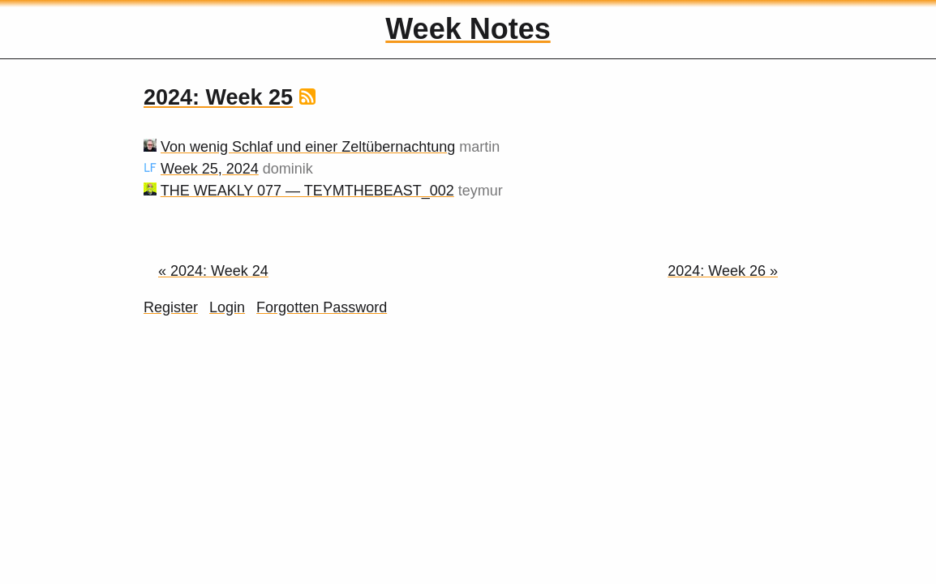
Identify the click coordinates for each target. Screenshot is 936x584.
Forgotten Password (321, 307)
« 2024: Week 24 (213, 271)
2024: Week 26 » (723, 271)
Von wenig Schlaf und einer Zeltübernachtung (308, 147)
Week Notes (467, 28)
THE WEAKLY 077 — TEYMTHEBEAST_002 (307, 190)
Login (227, 307)
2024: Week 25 (218, 97)
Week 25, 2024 (210, 169)
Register (171, 307)
